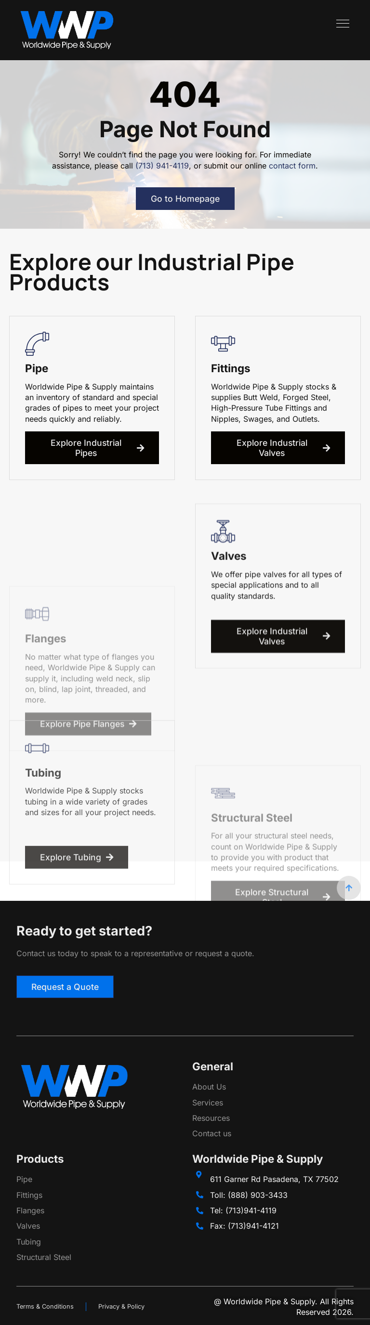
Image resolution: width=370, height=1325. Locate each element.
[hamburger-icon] (343, 25)
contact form (292, 165)
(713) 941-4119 (162, 165)
